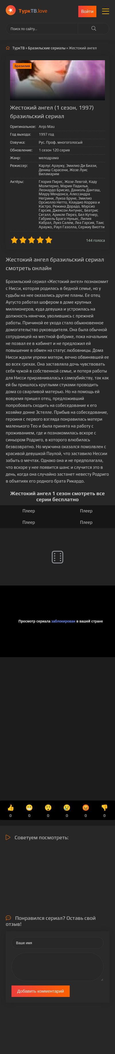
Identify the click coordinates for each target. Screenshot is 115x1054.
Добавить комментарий (40, 991)
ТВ (33, 11)
